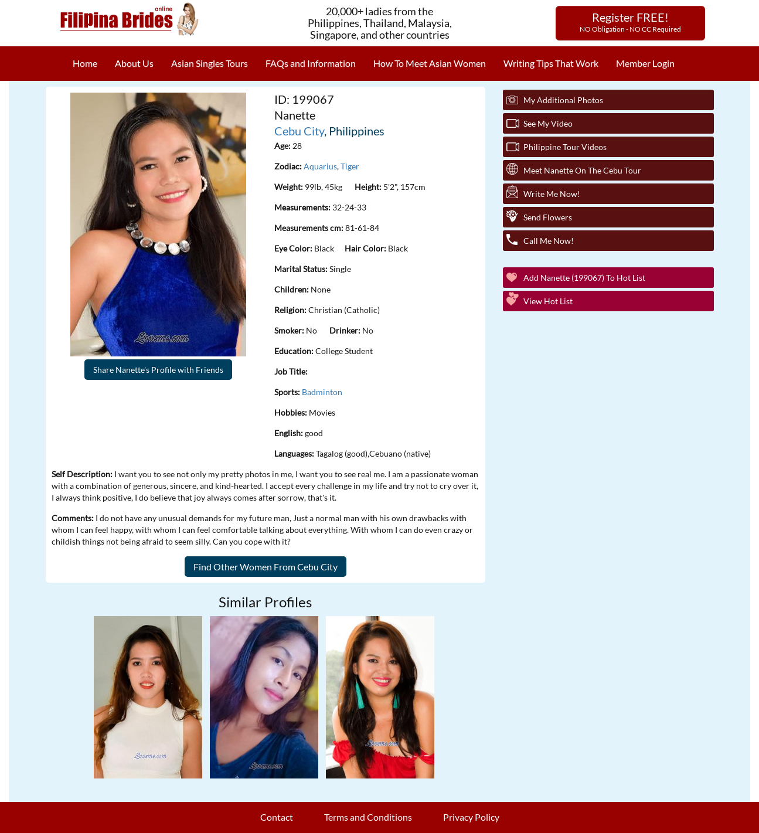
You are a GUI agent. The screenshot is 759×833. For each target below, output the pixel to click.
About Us (134, 63)
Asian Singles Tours (209, 63)
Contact (276, 816)
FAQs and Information (311, 63)
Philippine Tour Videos (565, 147)
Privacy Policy (471, 816)
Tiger (350, 166)
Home (85, 63)
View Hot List (548, 301)
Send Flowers (547, 217)
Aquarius (320, 166)
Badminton (322, 392)
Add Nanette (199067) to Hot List (584, 278)
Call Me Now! (548, 241)
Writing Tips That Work (550, 63)
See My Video (548, 123)
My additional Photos (563, 100)
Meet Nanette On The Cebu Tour (582, 170)
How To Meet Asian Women (429, 63)
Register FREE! (630, 21)
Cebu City (299, 131)
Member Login (645, 63)
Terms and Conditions (368, 816)
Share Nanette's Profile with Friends (158, 370)
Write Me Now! (551, 194)
